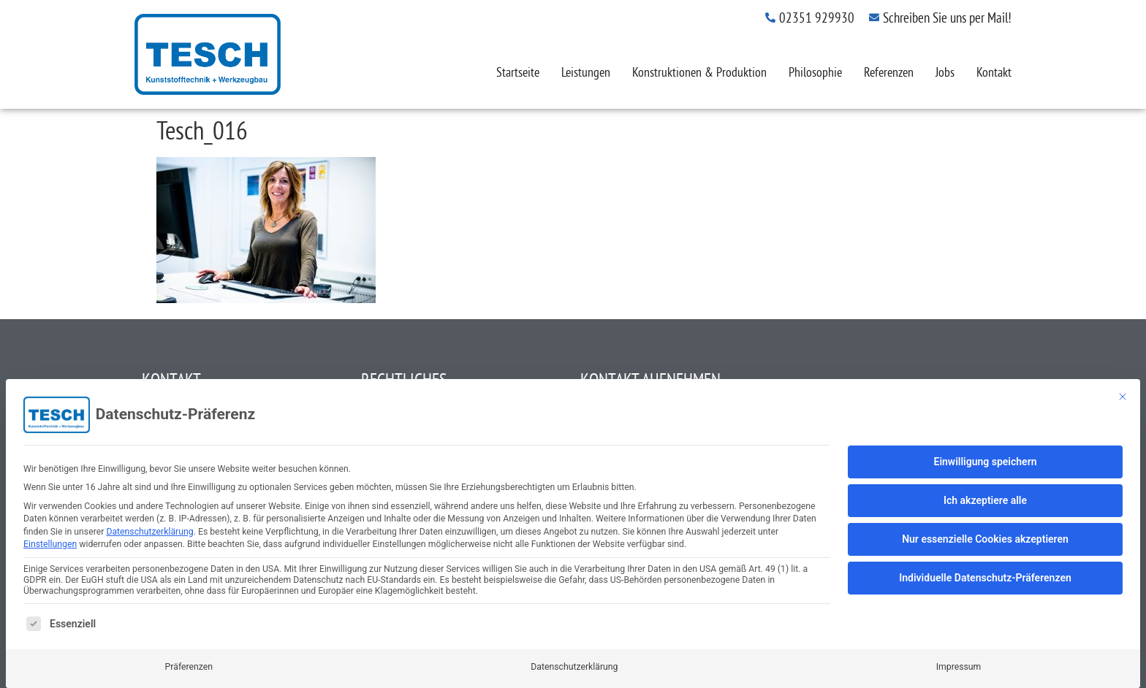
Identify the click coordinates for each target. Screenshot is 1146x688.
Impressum (959, 667)
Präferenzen (189, 667)
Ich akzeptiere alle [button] (985, 500)
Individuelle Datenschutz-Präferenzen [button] (985, 578)
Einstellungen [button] (50, 544)
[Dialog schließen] (1122, 396)
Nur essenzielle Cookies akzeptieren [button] (985, 539)
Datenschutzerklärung (149, 532)
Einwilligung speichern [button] (984, 461)
